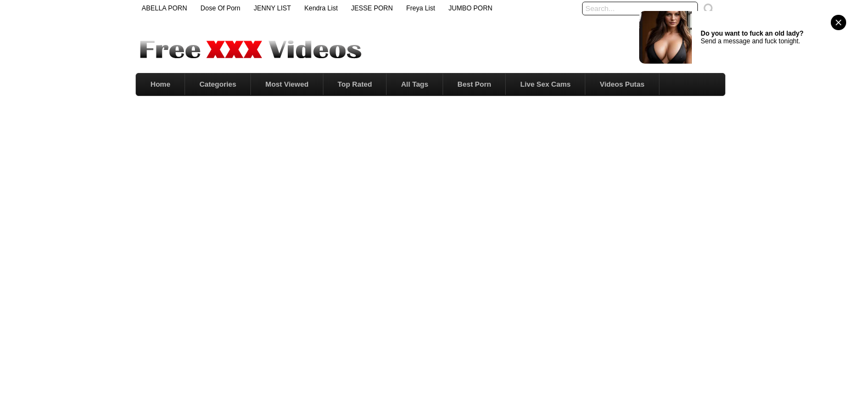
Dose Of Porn (220, 8)
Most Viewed (287, 84)
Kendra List (321, 8)
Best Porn (474, 84)
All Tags (414, 84)
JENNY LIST (272, 8)
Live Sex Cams (545, 84)
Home (160, 84)
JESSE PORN (372, 8)
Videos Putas (622, 84)
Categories (217, 84)
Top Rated (355, 84)
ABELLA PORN (164, 8)
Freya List (420, 8)
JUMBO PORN (471, 8)
